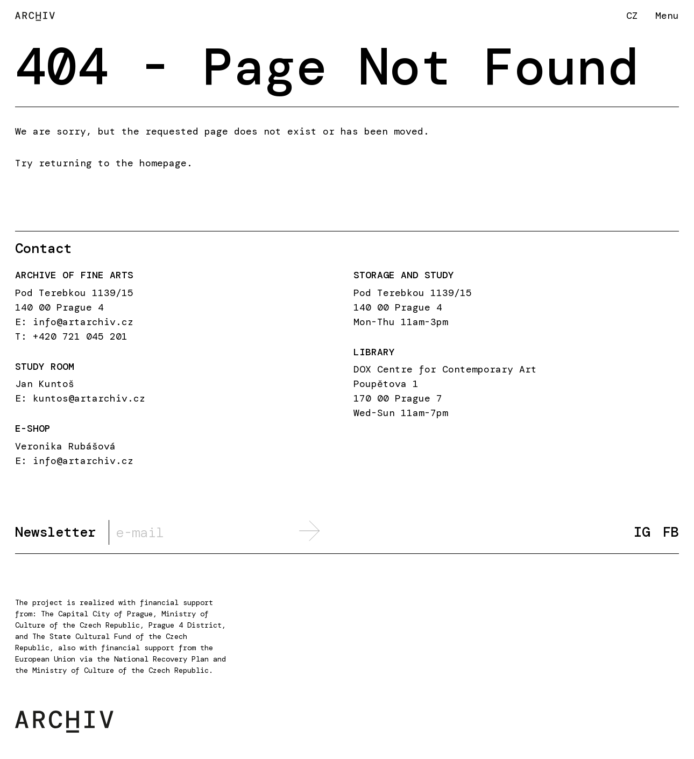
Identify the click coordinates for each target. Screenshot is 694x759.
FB (671, 532)
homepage (163, 163)
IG (642, 532)
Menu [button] (667, 15)
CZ (632, 15)
